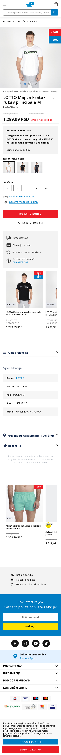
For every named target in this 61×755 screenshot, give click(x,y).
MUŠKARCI (8, 21)
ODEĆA (22, 21)
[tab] (30, 352)
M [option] (17, 188)
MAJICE (33, 21)
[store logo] (30, 4)
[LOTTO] (55, 100)
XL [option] (37, 188)
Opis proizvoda (18, 352)
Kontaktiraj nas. (20, 261)
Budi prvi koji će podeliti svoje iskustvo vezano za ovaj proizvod (30, 91)
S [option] (7, 188)
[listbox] (30, 189)
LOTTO (20, 378)
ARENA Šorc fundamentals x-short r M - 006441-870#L (23, 527)
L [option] (27, 188)
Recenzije (14, 446)
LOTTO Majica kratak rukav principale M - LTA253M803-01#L (23, 313)
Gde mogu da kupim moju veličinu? (31, 435)
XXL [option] (46, 188)
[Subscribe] (30, 626)
